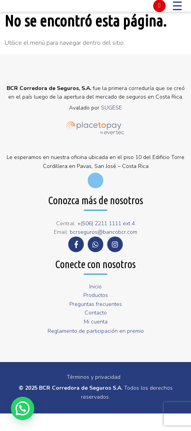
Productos (95, 295)
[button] (22, 408)
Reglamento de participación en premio (96, 331)
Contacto (96, 312)
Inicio (95, 286)
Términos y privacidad (93, 377)
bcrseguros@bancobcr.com (103, 232)
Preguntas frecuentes (95, 304)
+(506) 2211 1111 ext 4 (106, 223)
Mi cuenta (96, 321)
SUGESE (111, 107)
